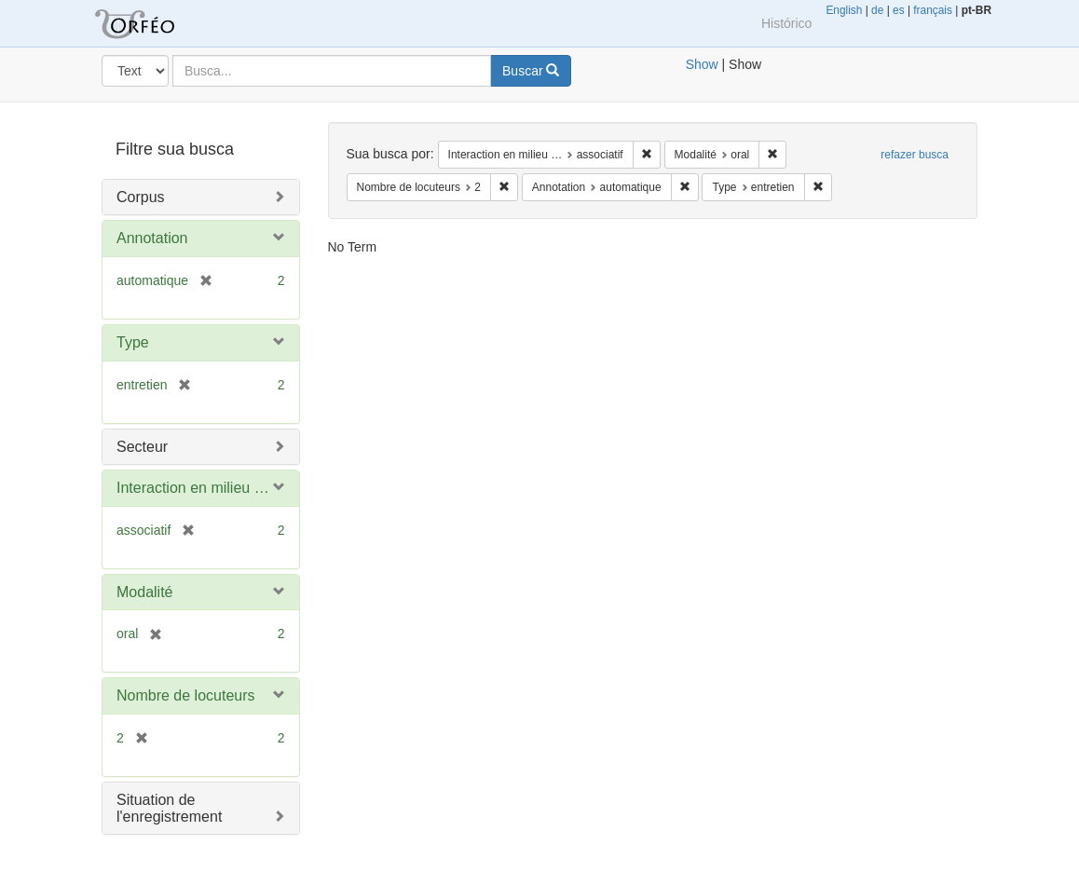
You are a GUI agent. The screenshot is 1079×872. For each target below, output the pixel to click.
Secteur (142, 447)
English (844, 10)
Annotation (152, 238)
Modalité (144, 592)
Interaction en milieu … (192, 488)
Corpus (140, 197)
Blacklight (157, 23)
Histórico (786, 23)
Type (132, 342)
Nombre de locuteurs (185, 695)
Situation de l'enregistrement (169, 808)
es (899, 10)
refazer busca (915, 154)
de (877, 10)
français (932, 10)
